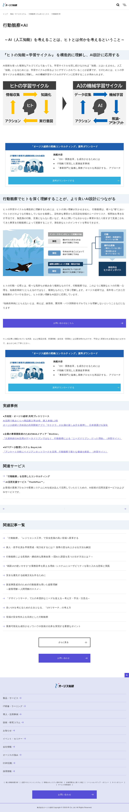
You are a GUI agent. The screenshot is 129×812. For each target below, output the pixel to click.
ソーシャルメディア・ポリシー (98, 782)
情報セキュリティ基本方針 (53, 782)
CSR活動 (9, 763)
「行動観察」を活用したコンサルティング (26, 476)
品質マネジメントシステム (31, 782)
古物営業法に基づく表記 (74, 782)
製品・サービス (12, 698)
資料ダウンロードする (63, 180)
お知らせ (9, 730)
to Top (127, 675)
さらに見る (63, 642)
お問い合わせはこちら (88, 323)
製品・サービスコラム (18, 14)
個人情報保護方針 (12, 782)
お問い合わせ (72, 658)
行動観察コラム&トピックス (39, 14)
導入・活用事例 (12, 714)
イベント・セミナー (14, 739)
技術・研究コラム (13, 722)
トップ (5, 14)
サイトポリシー (117, 782)
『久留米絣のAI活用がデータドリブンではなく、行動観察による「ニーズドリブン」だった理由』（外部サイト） (62, 438)
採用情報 (9, 771)
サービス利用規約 (64, 785)
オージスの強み (12, 755)
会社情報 (9, 747)
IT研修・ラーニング (14, 706)
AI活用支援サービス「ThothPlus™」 (24, 482)
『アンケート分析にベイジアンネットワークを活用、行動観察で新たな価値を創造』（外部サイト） (55, 451)
